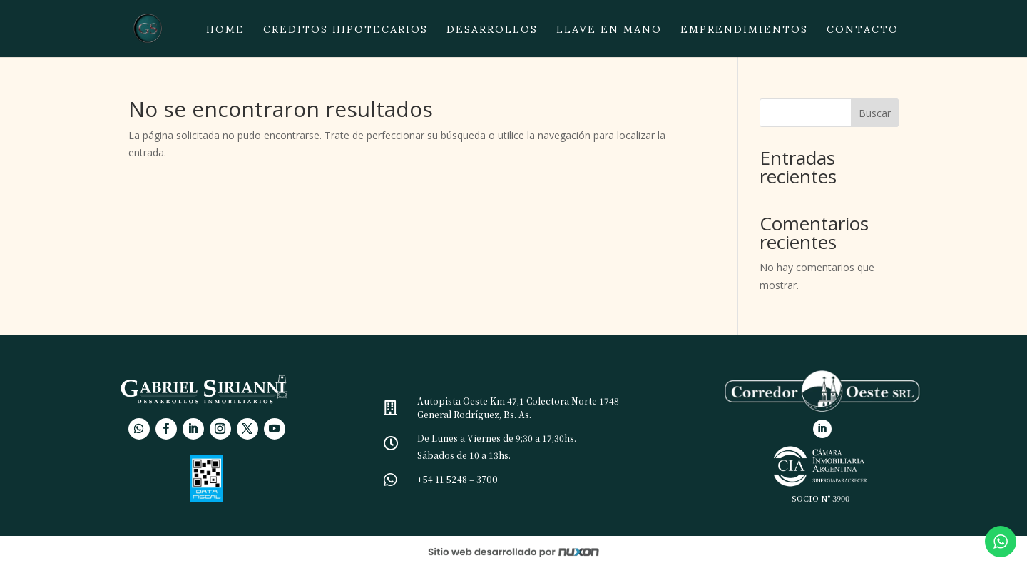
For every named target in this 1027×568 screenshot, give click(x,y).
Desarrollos (492, 33)
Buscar (875, 113)
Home (225, 33)
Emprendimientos (744, 33)
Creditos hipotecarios (345, 33)
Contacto (863, 33)
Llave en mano (609, 33)
